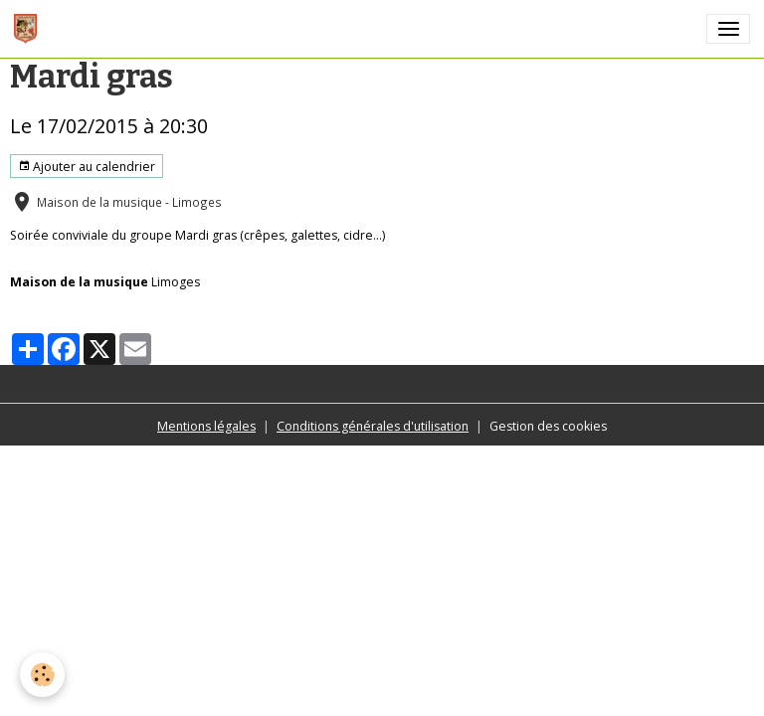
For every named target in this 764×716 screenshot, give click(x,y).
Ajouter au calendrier (86, 166)
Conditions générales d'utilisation (373, 426)
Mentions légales (206, 426)
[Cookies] (42, 674)
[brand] (29, 29)
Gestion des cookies (548, 426)
